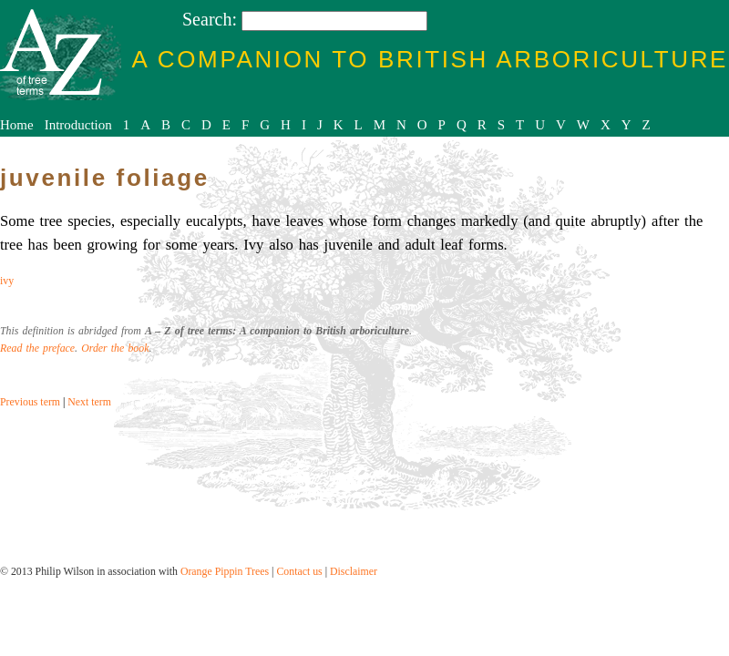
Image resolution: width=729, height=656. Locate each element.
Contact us (299, 571)
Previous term (30, 401)
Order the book (115, 348)
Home (17, 125)
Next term (89, 401)
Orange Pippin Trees (224, 571)
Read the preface (37, 348)
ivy (7, 280)
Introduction (78, 125)
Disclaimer (353, 571)
